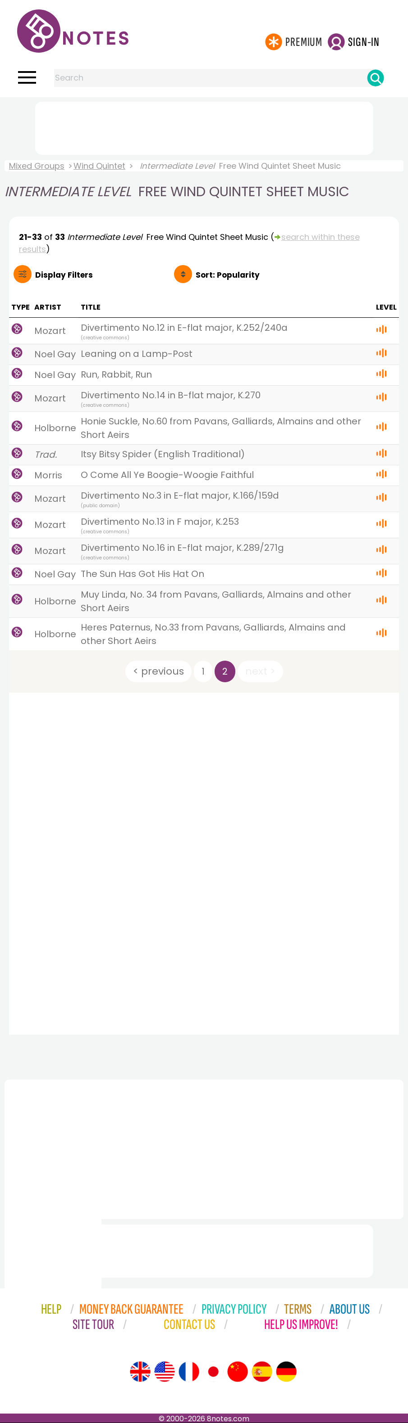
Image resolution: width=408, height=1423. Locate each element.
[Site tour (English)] (140, 1371)
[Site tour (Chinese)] (237, 1371)
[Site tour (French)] (189, 1371)
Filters (64, 275)
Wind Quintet (99, 165)
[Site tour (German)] (286, 1371)
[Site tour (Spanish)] (262, 1371)
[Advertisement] (204, 126)
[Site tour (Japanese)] (213, 1371)
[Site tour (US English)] (164, 1371)
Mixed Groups (36, 165)
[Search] (375, 77)
